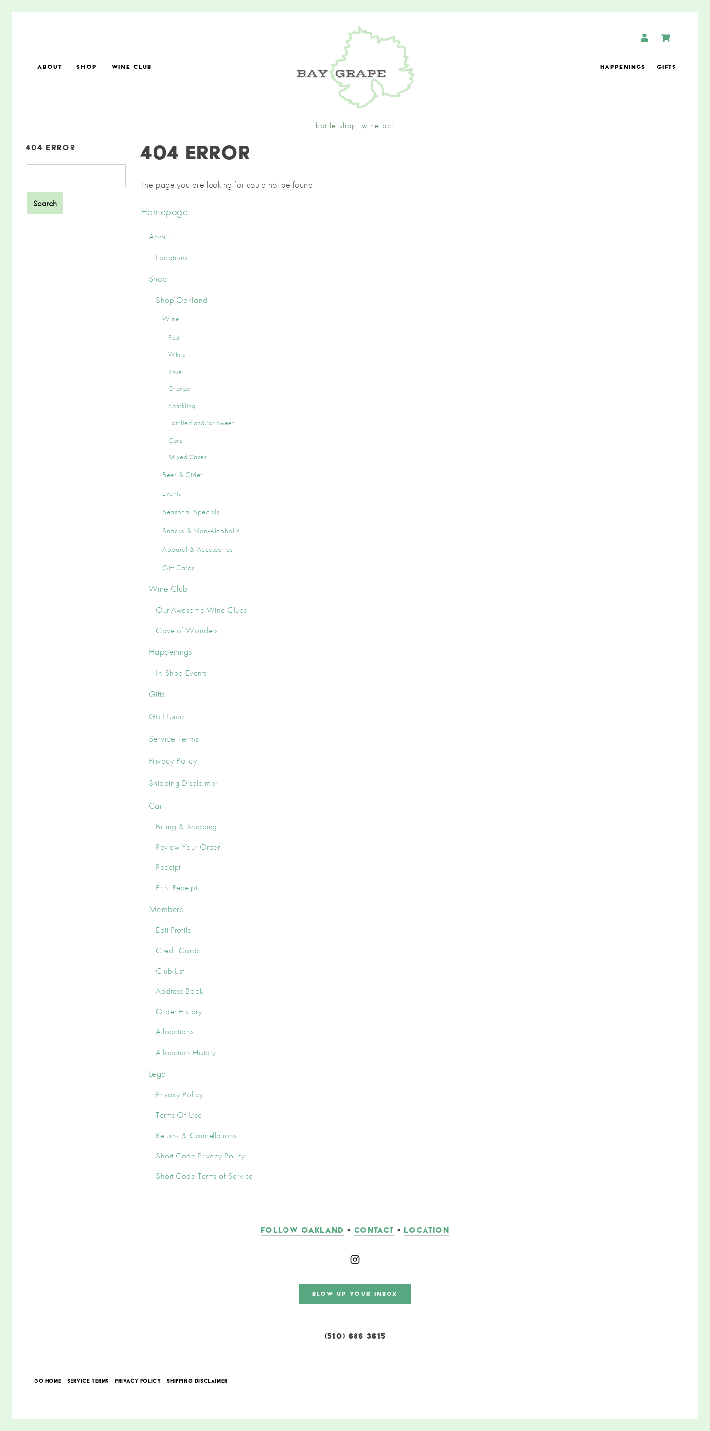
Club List (170, 971)
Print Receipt (176, 888)
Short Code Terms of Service (204, 1176)
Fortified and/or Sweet (201, 422)
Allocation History (186, 1052)
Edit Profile (173, 930)
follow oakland (302, 1230)
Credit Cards (178, 950)
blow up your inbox (355, 1293)
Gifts (666, 66)
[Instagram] (355, 1259)
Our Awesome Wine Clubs (201, 610)
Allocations (175, 1031)
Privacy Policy (173, 760)
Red (173, 337)
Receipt (168, 867)
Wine (170, 319)
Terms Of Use (179, 1115)
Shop (86, 66)
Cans (175, 440)
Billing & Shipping (186, 826)
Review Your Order (188, 847)
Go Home (167, 716)
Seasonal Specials (190, 512)
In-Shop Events (181, 673)
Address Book (179, 991)
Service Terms (174, 738)
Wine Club (132, 66)
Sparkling (181, 405)
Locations (172, 257)
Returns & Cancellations (196, 1135)
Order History (179, 1011)
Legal (158, 1073)
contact (374, 1230)
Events (171, 493)
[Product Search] (76, 175)
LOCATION (426, 1230)
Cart (156, 805)
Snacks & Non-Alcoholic (201, 531)
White (177, 354)
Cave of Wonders (187, 630)
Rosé (175, 371)
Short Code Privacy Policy (200, 1156)
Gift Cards (178, 568)
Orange (179, 388)
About (49, 66)
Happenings (623, 66)
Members (166, 909)
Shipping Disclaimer (183, 782)
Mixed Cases (187, 456)
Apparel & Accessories (197, 549)
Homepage (164, 211)
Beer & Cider (182, 474)
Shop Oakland (181, 300)
